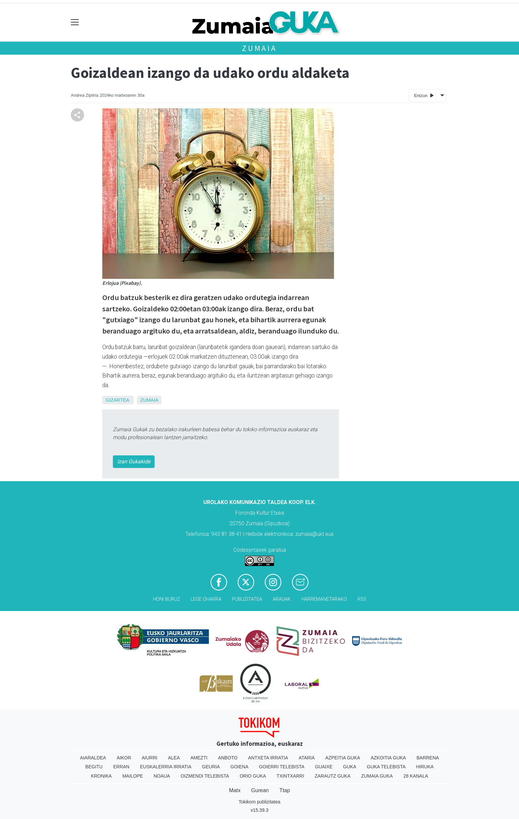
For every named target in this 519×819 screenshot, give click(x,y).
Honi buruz (166, 599)
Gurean (260, 790)
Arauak (282, 599)
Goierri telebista (281, 766)
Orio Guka (253, 776)
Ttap (284, 790)
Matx (235, 790)
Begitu (94, 766)
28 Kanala (415, 776)
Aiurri (149, 757)
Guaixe (324, 766)
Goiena (239, 766)
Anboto (228, 757)
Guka (349, 766)
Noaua (162, 776)
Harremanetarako (324, 599)
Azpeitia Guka (342, 757)
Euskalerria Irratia (165, 766)
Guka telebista (386, 766)
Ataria (307, 757)
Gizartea (117, 400)
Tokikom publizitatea (259, 801)
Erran (121, 766)
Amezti (198, 757)
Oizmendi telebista (205, 776)
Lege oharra (206, 599)
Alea (174, 757)
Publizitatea (247, 599)
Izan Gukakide (133, 461)
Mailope (132, 776)
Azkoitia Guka (388, 757)
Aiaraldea (93, 757)
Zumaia (259, 48)
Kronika (101, 776)
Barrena (427, 757)
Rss (361, 599)
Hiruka (425, 766)
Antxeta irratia (268, 757)
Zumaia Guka (377, 776)
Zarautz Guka (333, 776)
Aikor (124, 757)
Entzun (424, 95)
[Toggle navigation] (75, 22)
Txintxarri (290, 776)
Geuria (211, 766)
